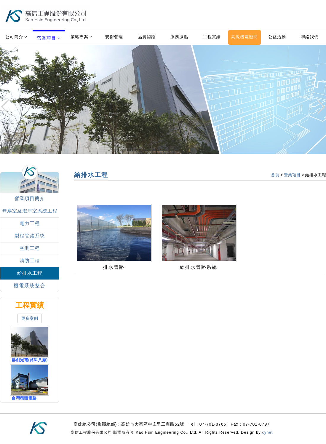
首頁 (275, 175)
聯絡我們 (310, 36)
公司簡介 (16, 36)
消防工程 (30, 260)
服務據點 (179, 36)
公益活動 (277, 36)
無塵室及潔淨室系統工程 (29, 210)
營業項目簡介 (30, 198)
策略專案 (82, 36)
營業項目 (49, 38)
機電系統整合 (30, 285)
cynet (267, 432)
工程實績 (212, 36)
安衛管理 (114, 36)
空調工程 (30, 248)
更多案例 (29, 318)
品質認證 (147, 36)
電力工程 (30, 223)
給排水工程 (29, 273)
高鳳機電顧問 (244, 36)
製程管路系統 (30, 235)
